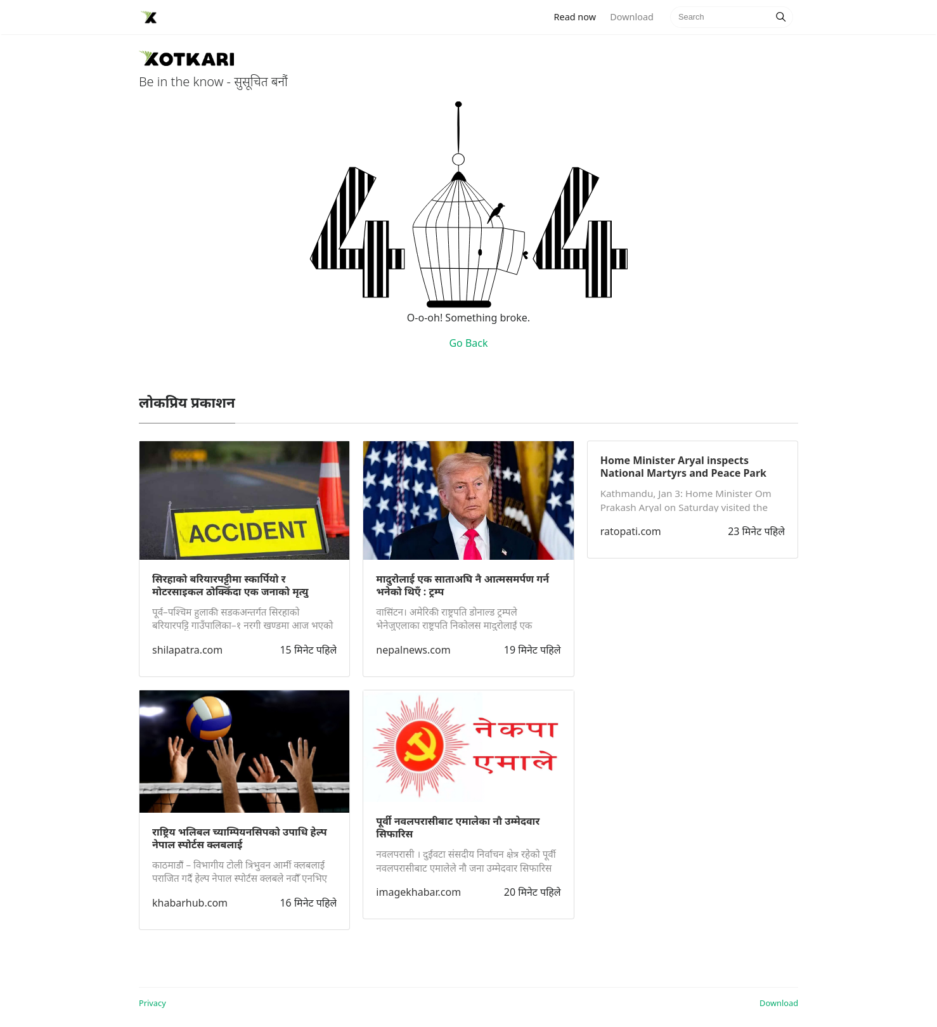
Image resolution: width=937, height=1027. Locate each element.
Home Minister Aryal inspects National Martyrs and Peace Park (683, 466)
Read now (579, 16)
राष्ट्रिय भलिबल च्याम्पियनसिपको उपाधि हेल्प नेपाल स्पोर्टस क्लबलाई (239, 838)
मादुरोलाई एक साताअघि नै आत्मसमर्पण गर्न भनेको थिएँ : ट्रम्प (462, 585)
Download (631, 17)
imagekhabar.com (418, 892)
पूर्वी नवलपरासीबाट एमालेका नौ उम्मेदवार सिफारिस (458, 827)
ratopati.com (630, 531)
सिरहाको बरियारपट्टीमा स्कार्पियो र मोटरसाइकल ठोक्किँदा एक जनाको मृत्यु (230, 585)
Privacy (152, 1003)
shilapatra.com (187, 650)
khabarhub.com (190, 903)
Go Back (468, 343)
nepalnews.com (413, 650)
